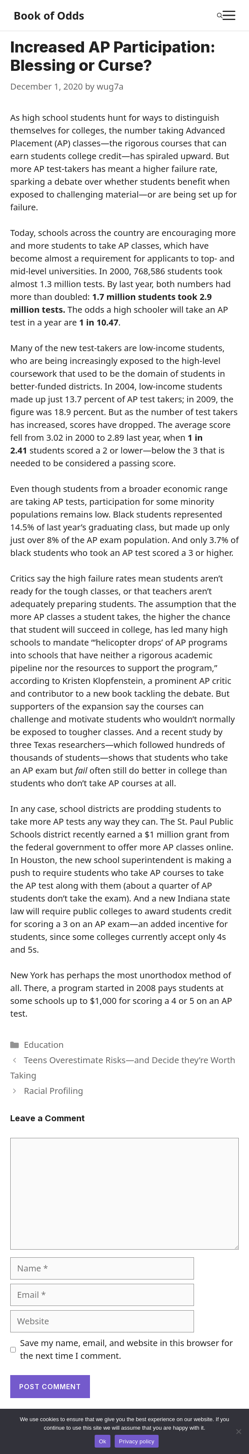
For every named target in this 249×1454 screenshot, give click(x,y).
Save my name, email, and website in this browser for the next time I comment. (126, 1349)
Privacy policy (136, 1441)
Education (44, 1044)
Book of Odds (49, 15)
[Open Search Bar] (220, 15)
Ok (102, 1441)
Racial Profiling (53, 1090)
